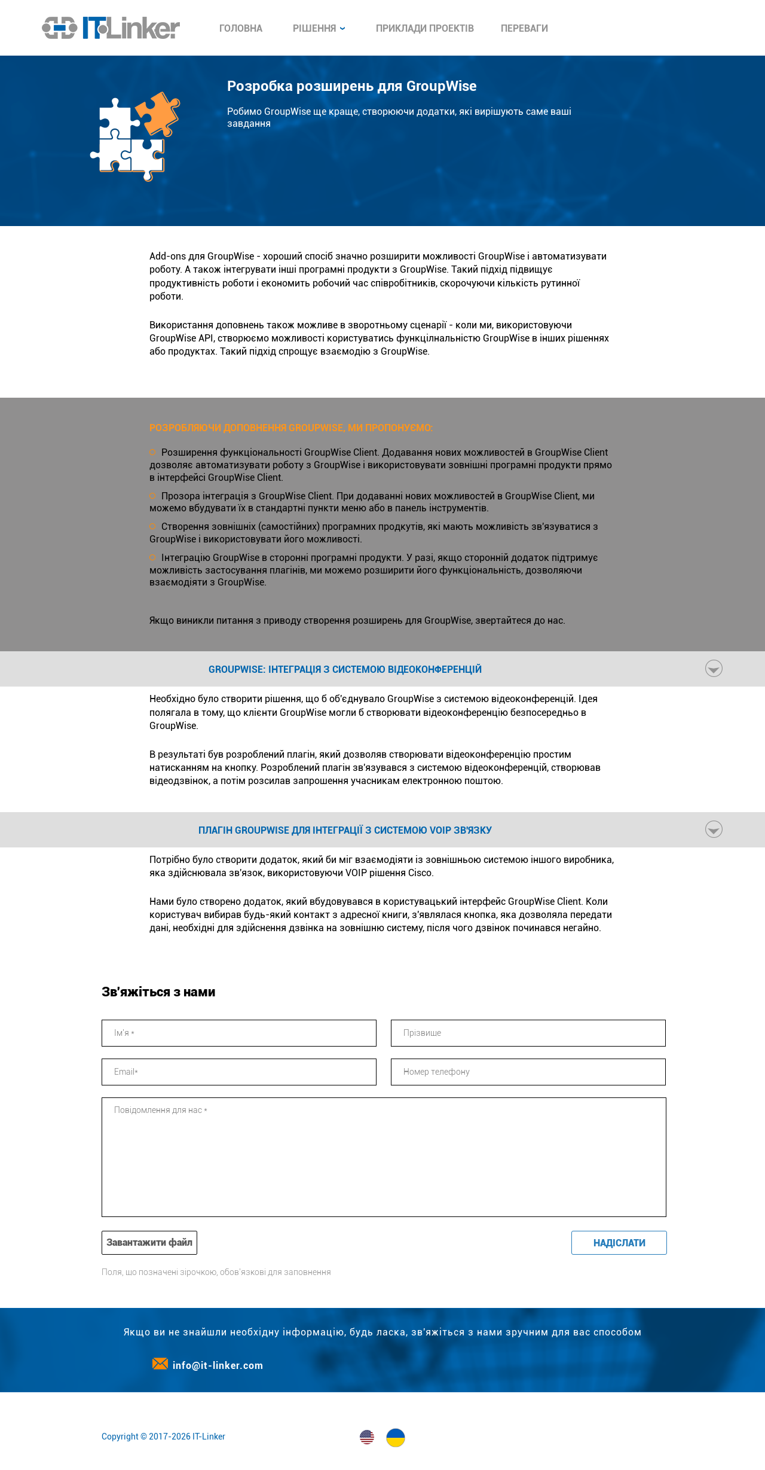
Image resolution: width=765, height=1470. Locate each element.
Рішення (319, 28)
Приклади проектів (425, 28)
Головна (240, 28)
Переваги (524, 28)
